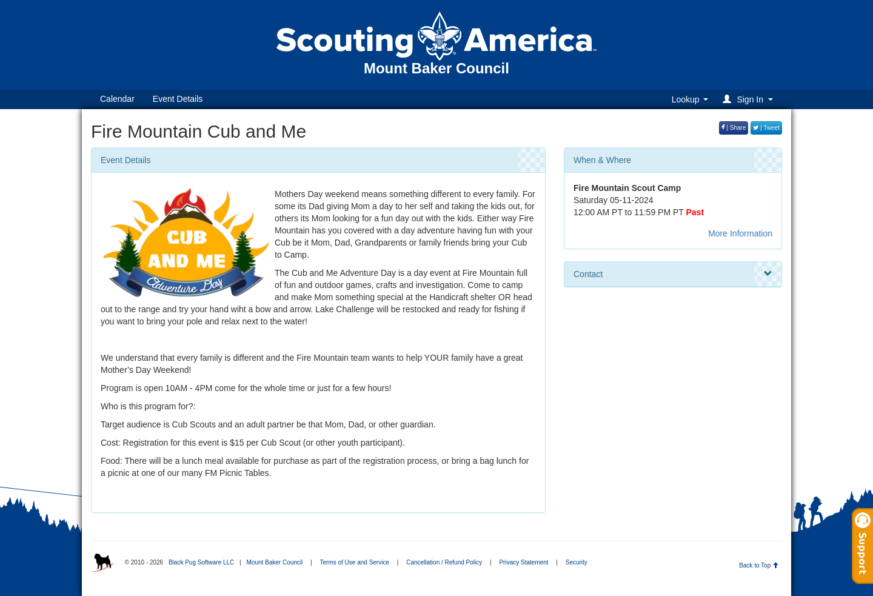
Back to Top (758, 565)
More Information (740, 233)
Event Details (177, 99)
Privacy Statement (523, 562)
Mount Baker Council (274, 562)
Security (576, 562)
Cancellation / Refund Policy (444, 562)
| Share (733, 127)
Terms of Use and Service (354, 562)
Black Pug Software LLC (201, 562)
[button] (749, 99)
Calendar (117, 99)
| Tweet (766, 127)
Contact (673, 274)
